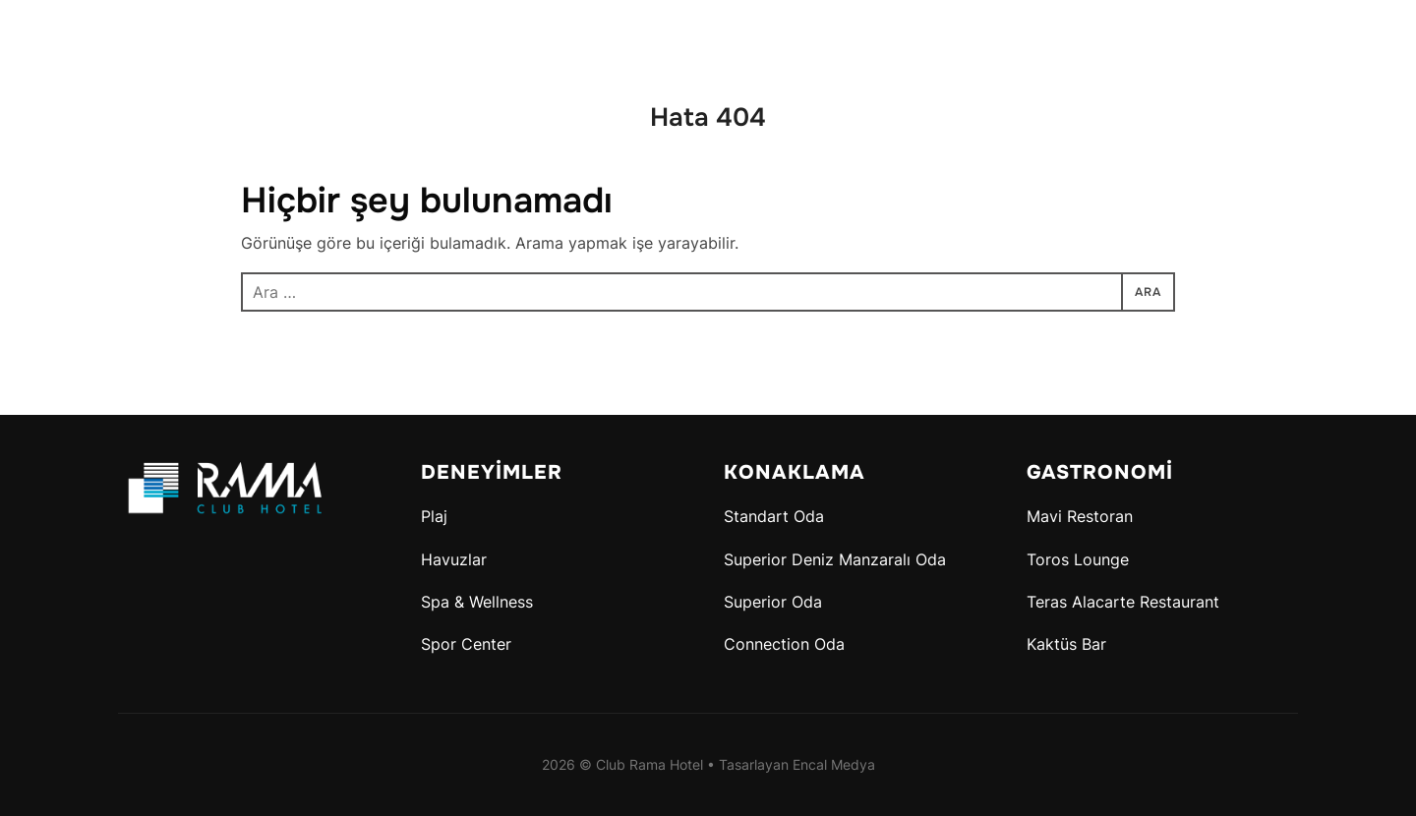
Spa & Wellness (477, 602)
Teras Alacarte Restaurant (1123, 602)
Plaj (434, 516)
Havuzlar (454, 559)
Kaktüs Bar (1066, 644)
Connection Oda (784, 644)
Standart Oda (774, 516)
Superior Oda (773, 602)
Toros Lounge (1078, 559)
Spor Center (466, 644)
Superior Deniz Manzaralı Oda (835, 559)
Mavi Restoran (1080, 516)
